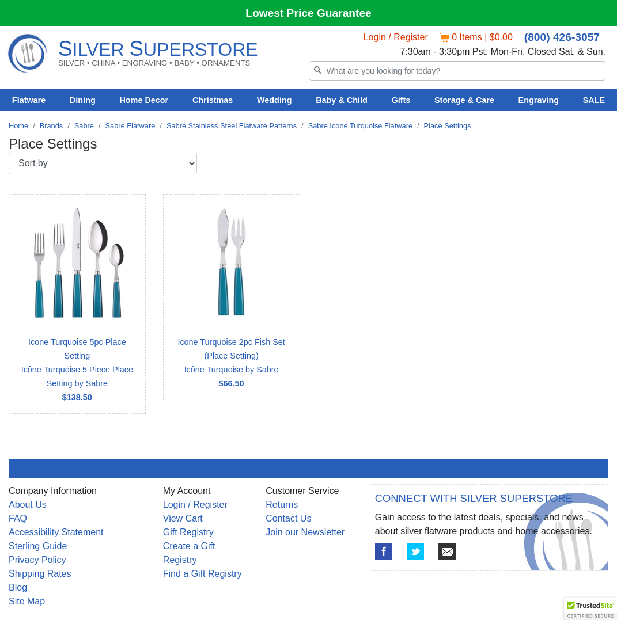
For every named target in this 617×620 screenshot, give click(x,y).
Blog (18, 587)
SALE (594, 100)
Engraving (538, 100)
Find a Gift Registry (202, 574)
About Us (28, 504)
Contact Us (288, 518)
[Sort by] (103, 163)
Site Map (27, 601)
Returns (282, 504)
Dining (83, 100)
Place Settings (447, 125)
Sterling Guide (38, 546)
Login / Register (396, 37)
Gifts (400, 100)
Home (18, 125)
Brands (51, 125)
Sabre (84, 125)
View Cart (183, 518)
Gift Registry (188, 532)
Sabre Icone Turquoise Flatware (360, 125)
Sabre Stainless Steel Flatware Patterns (231, 125)
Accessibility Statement (56, 532)
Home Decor (143, 100)
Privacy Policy (37, 560)
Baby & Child (342, 100)
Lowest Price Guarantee (308, 13)
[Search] (457, 71)
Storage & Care (464, 100)
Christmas (212, 100)
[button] (590, 609)
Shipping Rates (40, 574)
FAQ (18, 518)
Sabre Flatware (130, 125)
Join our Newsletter (305, 532)
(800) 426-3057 (562, 37)
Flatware (29, 100)
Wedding (274, 100)
